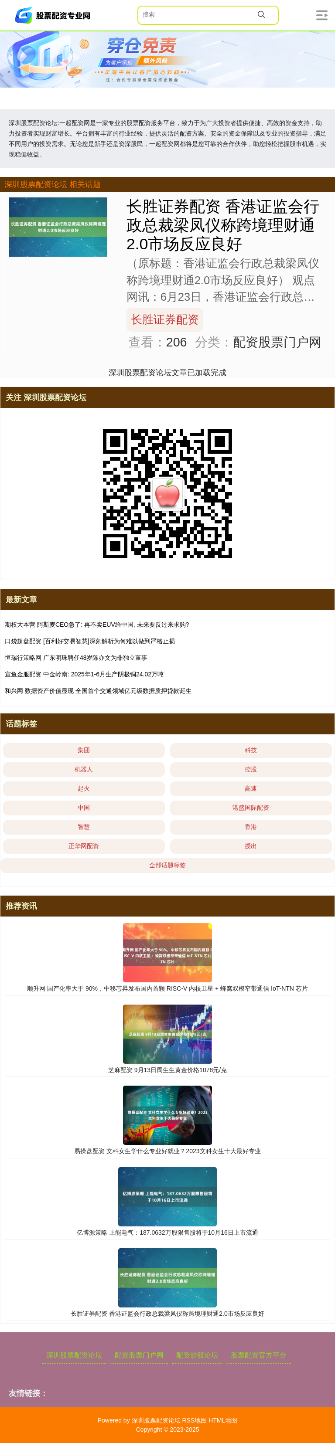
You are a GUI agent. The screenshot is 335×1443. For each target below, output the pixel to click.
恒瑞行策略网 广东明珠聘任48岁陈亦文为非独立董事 (76, 657)
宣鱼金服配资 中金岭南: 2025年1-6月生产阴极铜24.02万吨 (84, 674)
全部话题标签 (167, 865)
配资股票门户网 (139, 1355)
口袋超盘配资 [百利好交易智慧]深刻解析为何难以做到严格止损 (90, 641)
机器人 (84, 769)
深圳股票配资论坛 (74, 1355)
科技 (251, 750)
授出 (251, 845)
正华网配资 (83, 845)
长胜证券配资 (165, 319)
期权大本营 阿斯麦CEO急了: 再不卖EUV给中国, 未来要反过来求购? (97, 624)
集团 (84, 750)
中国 (84, 807)
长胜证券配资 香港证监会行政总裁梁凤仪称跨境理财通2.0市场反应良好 (222, 225)
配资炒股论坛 (197, 1355)
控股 (251, 769)
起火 (84, 788)
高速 (251, 788)
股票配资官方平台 (259, 1355)
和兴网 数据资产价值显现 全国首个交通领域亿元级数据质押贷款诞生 (98, 690)
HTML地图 (223, 1420)
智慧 (84, 826)
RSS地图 (194, 1420)
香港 (251, 826)
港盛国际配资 (250, 807)
